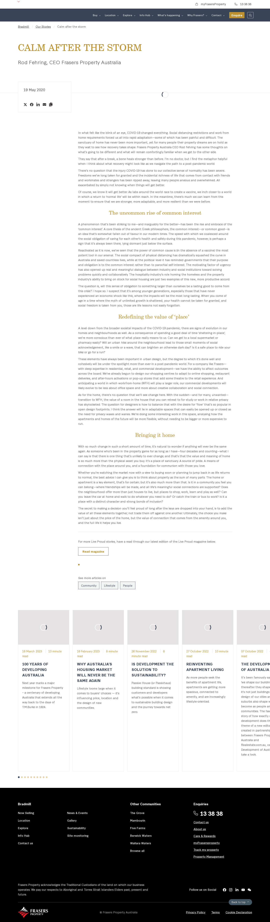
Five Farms (137, 828)
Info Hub (23, 835)
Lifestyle (109, 585)
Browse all (137, 851)
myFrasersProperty (210, 4)
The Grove (137, 813)
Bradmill (23, 26)
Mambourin (137, 820)
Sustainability (76, 828)
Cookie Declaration (239, 912)
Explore (23, 828)
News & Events (77, 813)
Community (88, 585)
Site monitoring (78, 835)
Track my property (206, 849)
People (127, 585)
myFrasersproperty (207, 843)
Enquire (236, 15)
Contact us (25, 843)
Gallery (72, 820)
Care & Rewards (205, 836)
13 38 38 (243, 4)
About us (200, 829)
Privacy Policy (195, 912)
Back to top (240, 902)
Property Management (209, 856)
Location (24, 820)
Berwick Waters (141, 835)
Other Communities (145, 803)
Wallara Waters (140, 843)
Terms (215, 912)
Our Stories (43, 26)
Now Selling (26, 813)
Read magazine (93, 551)
